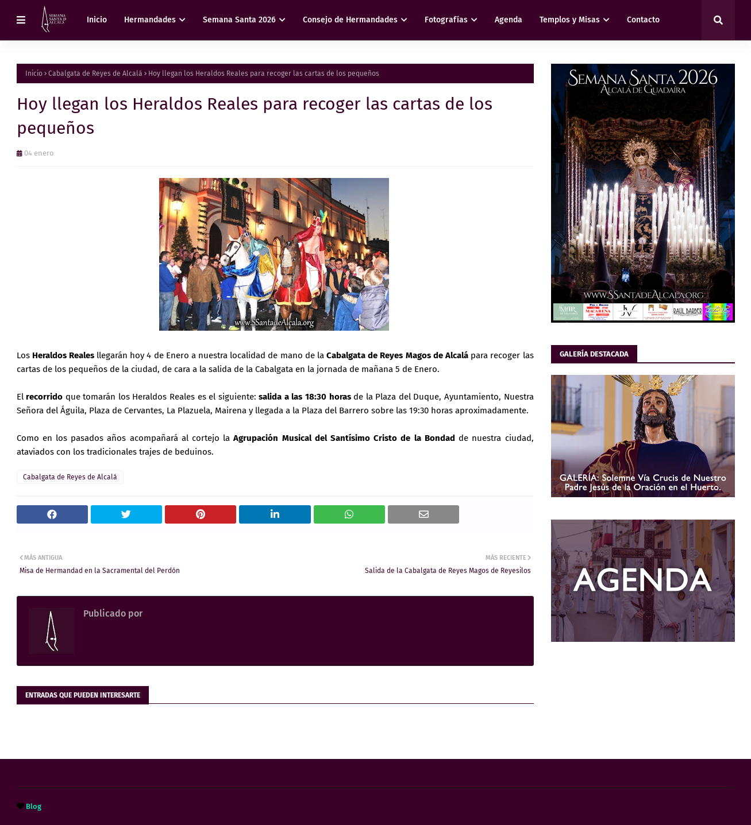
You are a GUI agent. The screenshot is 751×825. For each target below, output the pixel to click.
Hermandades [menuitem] (150, 20)
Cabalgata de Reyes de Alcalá (95, 73)
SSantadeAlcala (177, 613)
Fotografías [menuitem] (446, 20)
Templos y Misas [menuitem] (570, 20)
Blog (33, 806)
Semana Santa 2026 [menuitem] (239, 20)
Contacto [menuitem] (643, 20)
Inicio (34, 73)
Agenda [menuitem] (508, 20)
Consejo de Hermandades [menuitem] (350, 20)
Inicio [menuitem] (97, 20)
